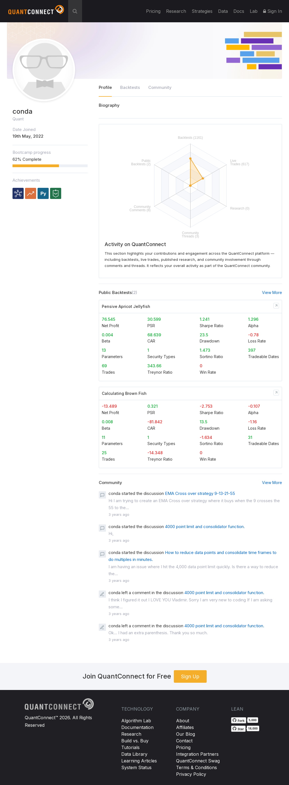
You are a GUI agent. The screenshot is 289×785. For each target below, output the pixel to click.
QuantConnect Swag (198, 761)
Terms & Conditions (196, 767)
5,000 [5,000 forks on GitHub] (252, 720)
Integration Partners (197, 754)
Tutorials (130, 747)
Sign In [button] (272, 11)
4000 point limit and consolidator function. (205, 526)
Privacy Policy (191, 774)
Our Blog (185, 734)
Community (160, 87)
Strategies (202, 11)
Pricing (153, 11)
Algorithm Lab (136, 720)
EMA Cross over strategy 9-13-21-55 (200, 493)
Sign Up (190, 676)
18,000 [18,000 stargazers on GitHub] (253, 728)
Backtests (130, 87)
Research (176, 11)
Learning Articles (139, 761)
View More (272, 292)
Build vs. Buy (135, 740)
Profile (105, 87)
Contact (184, 740)
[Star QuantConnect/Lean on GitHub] (238, 729)
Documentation (137, 727)
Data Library (134, 754)
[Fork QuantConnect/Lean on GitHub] (238, 720)
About (182, 720)
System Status (136, 767)
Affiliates (185, 727)
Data (223, 11)
